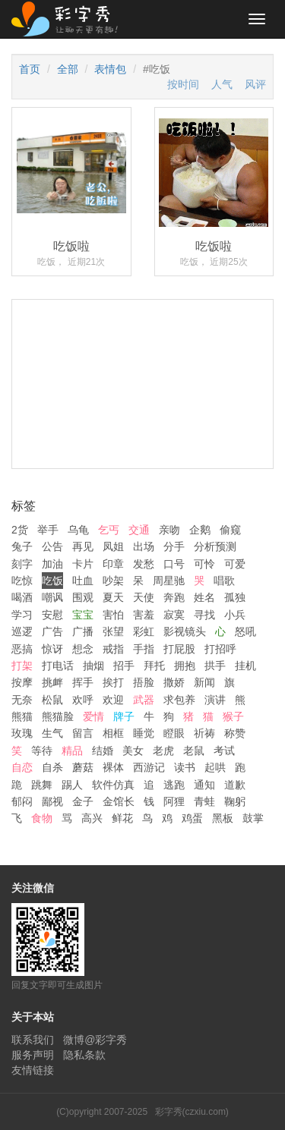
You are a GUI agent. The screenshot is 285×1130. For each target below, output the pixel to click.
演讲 (215, 700)
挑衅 (52, 682)
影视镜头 (184, 631)
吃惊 (22, 580)
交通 (139, 530)
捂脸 (143, 682)
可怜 (204, 564)
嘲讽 (52, 597)
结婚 (102, 750)
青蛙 (204, 801)
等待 (41, 750)
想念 (82, 649)
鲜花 (122, 818)
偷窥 (230, 530)
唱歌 (224, 580)
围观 (82, 597)
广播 (82, 631)
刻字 (22, 564)
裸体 (113, 767)
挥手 (82, 682)
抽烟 (93, 665)
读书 (184, 767)
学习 (22, 615)
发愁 (143, 564)
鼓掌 (253, 818)
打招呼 (220, 649)
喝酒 (22, 597)
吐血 (82, 580)
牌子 (124, 716)
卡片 (82, 564)
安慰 (52, 615)
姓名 (204, 597)
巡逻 (22, 631)
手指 (143, 649)
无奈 (22, 700)
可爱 (234, 564)
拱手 (215, 665)
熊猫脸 (58, 716)
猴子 (233, 716)
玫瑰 (22, 733)
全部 (67, 69)
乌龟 (78, 530)
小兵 (234, 615)
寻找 (204, 615)
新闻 (204, 682)
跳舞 (41, 785)
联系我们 (32, 1040)
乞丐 (108, 530)
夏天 (113, 597)
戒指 (113, 649)
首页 (29, 69)
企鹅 (200, 530)
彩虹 (143, 631)
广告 (52, 631)
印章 (113, 564)
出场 (143, 546)
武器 (143, 700)
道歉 (234, 785)
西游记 (149, 767)
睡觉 (143, 733)
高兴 (92, 818)
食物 (41, 818)
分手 (174, 546)
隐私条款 (84, 1055)
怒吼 (245, 631)
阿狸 (174, 801)
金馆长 (119, 801)
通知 (204, 785)
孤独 (234, 597)
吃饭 (52, 580)
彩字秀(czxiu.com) (192, 1111)
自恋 (22, 767)
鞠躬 (234, 801)
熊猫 (22, 716)
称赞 (234, 733)
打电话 (58, 665)
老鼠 (193, 750)
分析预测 (215, 546)
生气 (52, 733)
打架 (22, 665)
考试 (224, 750)
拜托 (154, 665)
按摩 (22, 682)
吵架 (113, 580)
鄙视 (52, 801)
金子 (82, 801)
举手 (48, 530)
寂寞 (174, 615)
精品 (72, 750)
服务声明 (32, 1055)
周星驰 (169, 580)
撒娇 (174, 682)
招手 (124, 665)
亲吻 (169, 530)
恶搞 (22, 649)
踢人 (72, 785)
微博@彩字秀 (95, 1040)
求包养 (179, 700)
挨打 (113, 682)
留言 (82, 733)
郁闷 (22, 801)
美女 (133, 750)
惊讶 (52, 649)
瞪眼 (174, 733)
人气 (222, 84)
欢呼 (82, 700)
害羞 (143, 615)
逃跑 (174, 785)
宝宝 (82, 615)
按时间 (183, 84)
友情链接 (32, 1070)
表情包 (110, 69)
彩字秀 (70, 19)
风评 (255, 84)
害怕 (113, 615)
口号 (174, 564)
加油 (52, 564)
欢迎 (113, 700)
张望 (113, 631)
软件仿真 (113, 785)
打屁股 (179, 649)
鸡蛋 (192, 818)
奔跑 (174, 597)
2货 (19, 530)
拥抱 (184, 665)
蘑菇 (82, 767)
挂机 (245, 665)
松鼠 (52, 700)
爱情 (93, 716)
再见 (82, 546)
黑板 (222, 818)
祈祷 (204, 733)
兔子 (22, 546)
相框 (113, 733)
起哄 (215, 767)
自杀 (52, 767)
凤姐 (113, 546)
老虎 (163, 750)
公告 (52, 546)
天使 (143, 597)
